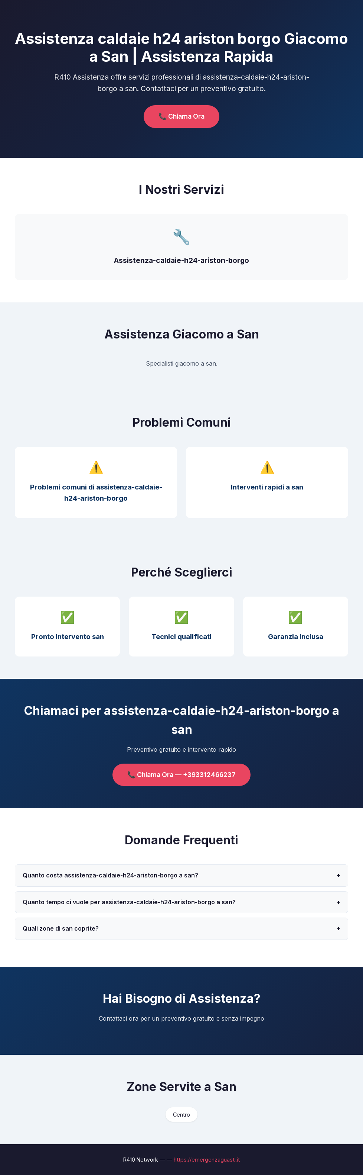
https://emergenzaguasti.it (207, 1159)
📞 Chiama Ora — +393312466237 (181, 774)
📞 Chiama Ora (181, 116)
